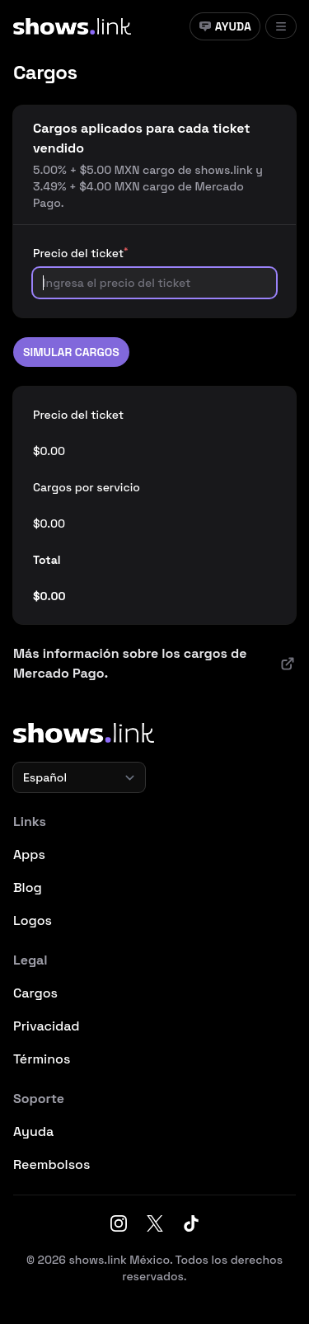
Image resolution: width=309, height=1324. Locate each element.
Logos (32, 920)
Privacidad (46, 1026)
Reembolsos (51, 1164)
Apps (29, 854)
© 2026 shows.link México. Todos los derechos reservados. (154, 1268)
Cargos (35, 993)
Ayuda (225, 26)
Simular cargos (71, 352)
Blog (27, 887)
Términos (41, 1059)
